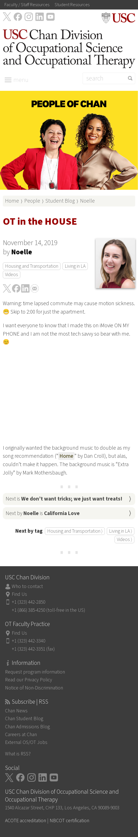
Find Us (19, 594)
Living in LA (75, 266)
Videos (11, 274)
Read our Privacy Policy (28, 679)
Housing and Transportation (31, 266)
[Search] (109, 78)
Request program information (35, 671)
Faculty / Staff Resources (26, 5)
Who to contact (27, 586)
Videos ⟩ (124, 539)
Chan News (16, 710)
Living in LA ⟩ (120, 531)
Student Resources (72, 5)
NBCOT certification (69, 820)
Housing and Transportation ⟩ (75, 531)
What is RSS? (18, 753)
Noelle (87, 201)
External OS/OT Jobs (26, 742)
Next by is (43, 513)
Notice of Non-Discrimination (34, 687)
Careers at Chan (21, 734)
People (32, 201)
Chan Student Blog (24, 718)
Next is (64, 499)
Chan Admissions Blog (27, 726)
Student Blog (60, 201)
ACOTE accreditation (25, 820)
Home (12, 201)
